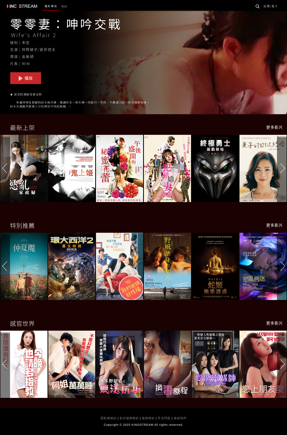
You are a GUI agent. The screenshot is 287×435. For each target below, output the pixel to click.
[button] (282, 169)
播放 (25, 78)
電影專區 (50, 6)
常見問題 (164, 418)
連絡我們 (180, 418)
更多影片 (274, 127)
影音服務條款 (129, 418)
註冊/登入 (271, 6)
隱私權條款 (109, 418)
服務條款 (149, 418)
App (64, 6)
